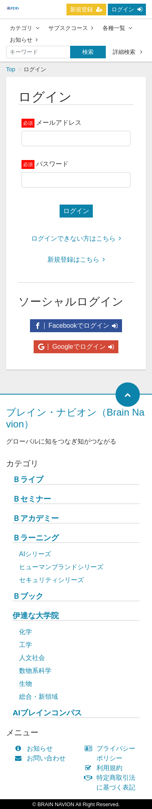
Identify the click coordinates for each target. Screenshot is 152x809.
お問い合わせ (42, 758)
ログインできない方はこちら (76, 238)
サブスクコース (70, 28)
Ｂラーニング (36, 538)
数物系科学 (35, 670)
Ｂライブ (28, 479)
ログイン (126, 9)
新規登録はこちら (76, 259)
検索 (88, 52)
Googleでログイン (75, 346)
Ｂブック (28, 596)
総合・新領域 (38, 696)
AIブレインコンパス (47, 713)
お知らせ (24, 39)
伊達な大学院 (36, 615)
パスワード (52, 163)
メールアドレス (58, 122)
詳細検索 (127, 52)
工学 (25, 644)
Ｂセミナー (32, 499)
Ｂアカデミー (36, 518)
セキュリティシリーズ (51, 579)
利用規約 (105, 767)
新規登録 (86, 9)
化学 (25, 631)
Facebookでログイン (76, 325)
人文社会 (32, 657)
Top (10, 69)
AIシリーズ (35, 554)
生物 (25, 683)
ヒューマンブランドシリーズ (61, 567)
